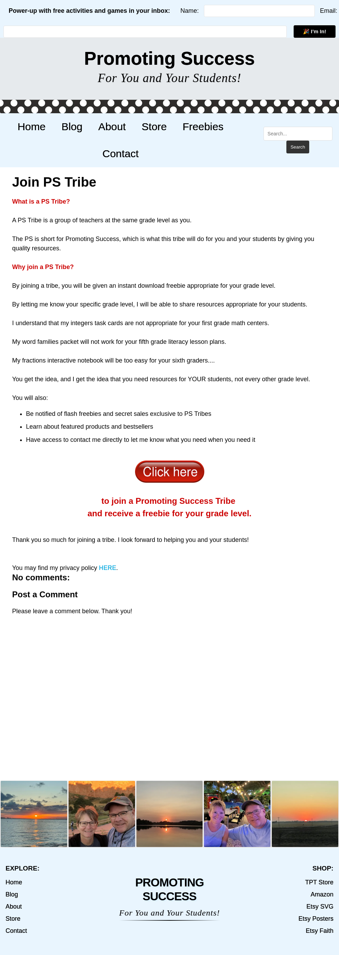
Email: (328, 10)
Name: (189, 10)
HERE (107, 567)
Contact (117, 153)
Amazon (322, 894)
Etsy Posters (315, 918)
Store (146, 126)
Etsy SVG (319, 906)
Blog (73, 126)
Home (38, 126)
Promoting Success (169, 58)
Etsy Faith (319, 930)
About (108, 126)
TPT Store (319, 882)
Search (294, 147)
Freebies (190, 126)
